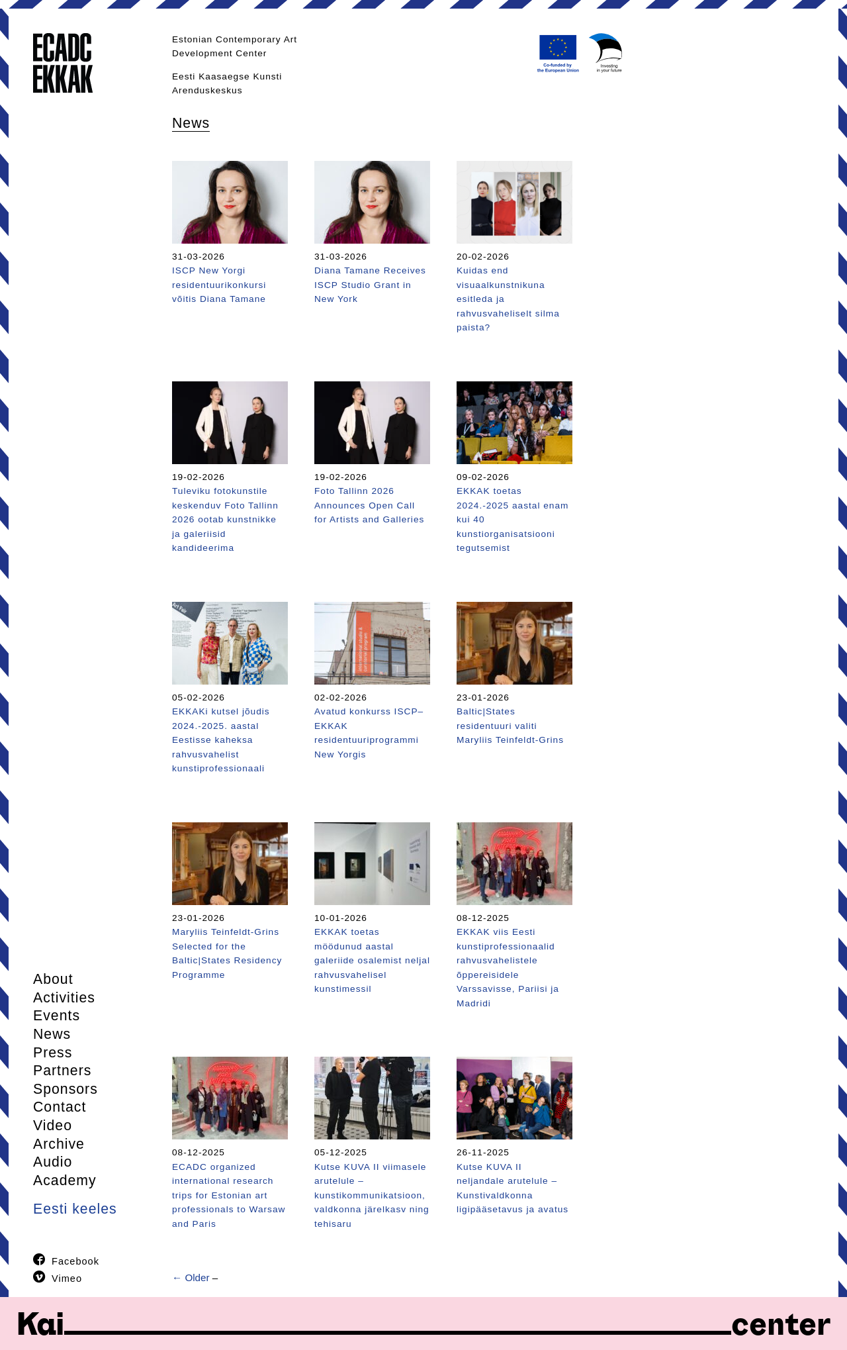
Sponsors (65, 1089)
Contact (59, 1107)
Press (52, 1053)
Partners (62, 1071)
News (52, 1034)
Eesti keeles (75, 1209)
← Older (191, 1277)
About (53, 979)
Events (56, 1016)
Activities (64, 998)
